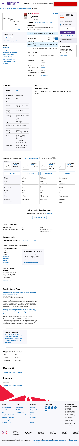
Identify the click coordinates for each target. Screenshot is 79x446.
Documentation (7, 57)
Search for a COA (7, 280)
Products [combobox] (26, 3)
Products (2, 8)
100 (17, 90)
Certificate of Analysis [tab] (12, 240)
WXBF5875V (6, 265)
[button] (67, 24)
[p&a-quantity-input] (67, 28)
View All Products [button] (39, 217)
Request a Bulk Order (67, 36)
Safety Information (8, 54)
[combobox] (42, 3)
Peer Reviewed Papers (9, 59)
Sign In (31, 33)
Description (6, 50)
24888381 (43, 67)
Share (55, 13)
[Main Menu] (3, 3)
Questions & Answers (9, 61)
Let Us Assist (63, 55)
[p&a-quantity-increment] (74, 28)
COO (11, 37)
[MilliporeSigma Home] (13, 3)
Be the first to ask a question (13, 372)
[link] (8, 407)
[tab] (3, 8)
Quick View (12, 173)
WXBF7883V (6, 258)
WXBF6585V (6, 262)
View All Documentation (11, 41)
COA (6, 37)
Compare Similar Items (9, 52)
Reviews (5, 64)
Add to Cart (67, 32)
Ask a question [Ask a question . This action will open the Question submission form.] (49, 22)
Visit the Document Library (31, 262)
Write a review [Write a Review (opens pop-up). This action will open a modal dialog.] (41, 22)
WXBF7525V (6, 260)
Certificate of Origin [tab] (29, 240)
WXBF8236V (6, 256)
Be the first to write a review (13, 386)
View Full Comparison (31, 158)
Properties (5, 47)
